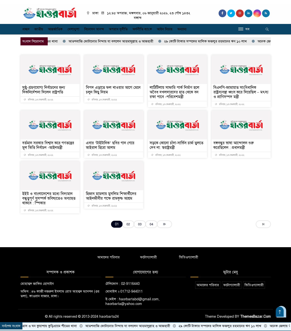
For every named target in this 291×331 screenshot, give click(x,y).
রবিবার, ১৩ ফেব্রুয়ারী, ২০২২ (38, 99)
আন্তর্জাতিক (55, 29)
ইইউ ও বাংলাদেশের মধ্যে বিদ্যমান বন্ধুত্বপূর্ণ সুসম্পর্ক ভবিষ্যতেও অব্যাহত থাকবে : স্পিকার (49, 198)
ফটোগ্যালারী (148, 257)
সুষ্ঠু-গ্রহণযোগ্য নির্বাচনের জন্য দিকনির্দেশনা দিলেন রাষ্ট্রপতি (43, 90)
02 (128, 224)
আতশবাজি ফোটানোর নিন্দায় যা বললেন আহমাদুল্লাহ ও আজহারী (110, 41)
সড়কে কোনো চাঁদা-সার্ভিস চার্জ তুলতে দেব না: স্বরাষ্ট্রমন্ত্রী (176, 145)
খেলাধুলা (73, 29)
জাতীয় (38, 29)
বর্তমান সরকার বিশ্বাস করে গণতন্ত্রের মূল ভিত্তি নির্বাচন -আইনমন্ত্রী (48, 145)
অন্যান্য (182, 29)
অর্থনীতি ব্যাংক (142, 29)
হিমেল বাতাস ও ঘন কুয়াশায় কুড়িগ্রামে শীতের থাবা (43, 326)
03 (140, 224)
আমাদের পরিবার (108, 257)
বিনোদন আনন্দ (94, 29)
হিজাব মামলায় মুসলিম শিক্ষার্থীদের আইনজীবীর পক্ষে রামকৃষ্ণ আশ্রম (111, 196)
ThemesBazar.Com (255, 316)
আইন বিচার (164, 29)
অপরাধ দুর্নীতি (118, 29)
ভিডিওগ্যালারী (188, 257)
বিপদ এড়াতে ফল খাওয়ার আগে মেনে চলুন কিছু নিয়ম (113, 90)
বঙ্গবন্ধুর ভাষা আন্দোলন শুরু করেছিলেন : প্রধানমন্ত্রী (233, 145)
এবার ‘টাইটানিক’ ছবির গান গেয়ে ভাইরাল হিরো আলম (110, 145)
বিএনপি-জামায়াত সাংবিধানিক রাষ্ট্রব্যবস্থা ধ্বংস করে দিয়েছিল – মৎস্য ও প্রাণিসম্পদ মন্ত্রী (240, 92)
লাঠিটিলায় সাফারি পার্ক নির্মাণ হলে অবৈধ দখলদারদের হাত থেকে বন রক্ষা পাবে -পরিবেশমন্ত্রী (174, 92)
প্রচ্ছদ (26, 29)
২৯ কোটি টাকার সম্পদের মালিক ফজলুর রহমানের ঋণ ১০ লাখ (204, 41)
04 (151, 224)
